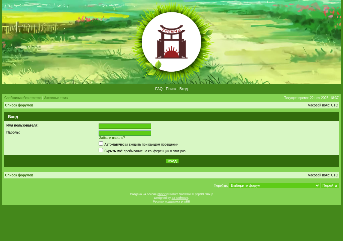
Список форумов (19, 105)
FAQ (158, 89)
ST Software (180, 197)
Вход (184, 89)
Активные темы (56, 98)
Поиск (171, 89)
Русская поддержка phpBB (171, 201)
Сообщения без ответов (22, 98)
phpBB (161, 194)
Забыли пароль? (112, 138)
